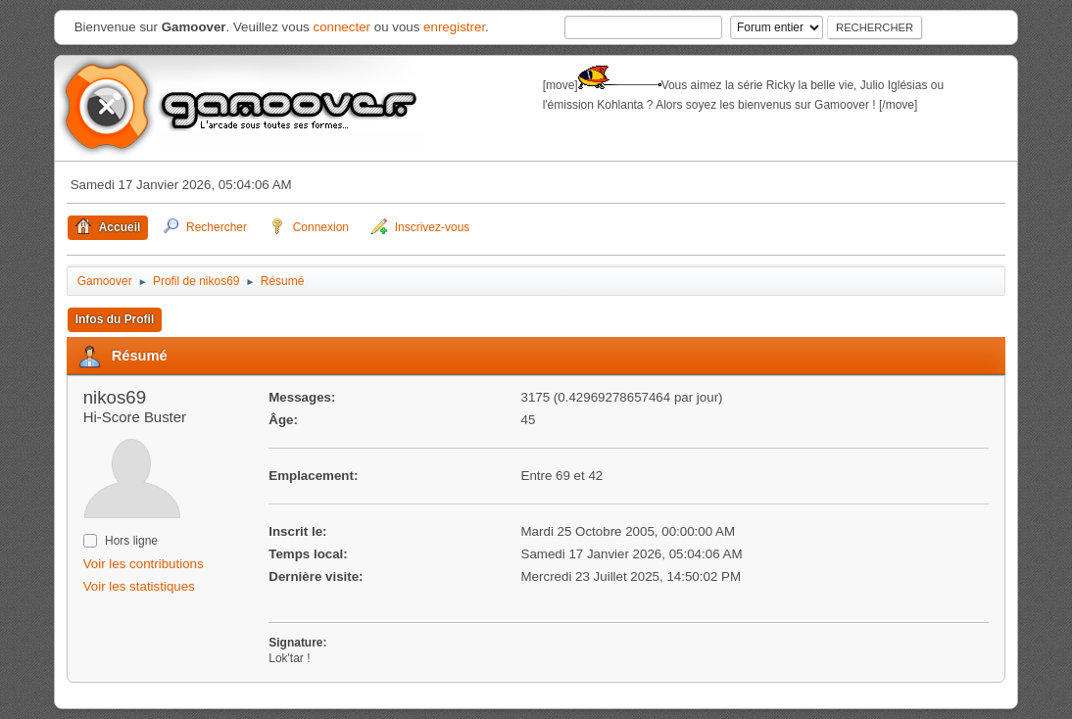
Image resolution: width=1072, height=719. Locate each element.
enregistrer (454, 27)
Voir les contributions (143, 563)
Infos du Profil (115, 319)
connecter (341, 27)
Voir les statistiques (139, 586)
